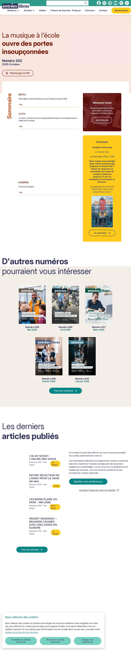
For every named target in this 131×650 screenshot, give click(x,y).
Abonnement (121, 10)
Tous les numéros (65, 390)
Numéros (13, 10)
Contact (103, 10)
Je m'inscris (102, 120)
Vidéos (42, 10)
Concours (90, 10)
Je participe (102, 233)
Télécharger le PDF (17, 73)
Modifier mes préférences (88, 481)
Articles (29, 10)
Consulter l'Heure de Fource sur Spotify (99, 490)
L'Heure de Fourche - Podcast (65, 10)
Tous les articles (32, 549)
